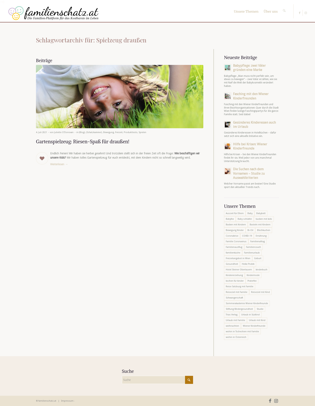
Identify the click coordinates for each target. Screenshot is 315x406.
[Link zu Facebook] (300, 13)
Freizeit (119, 132)
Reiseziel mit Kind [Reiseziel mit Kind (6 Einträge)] (260, 292)
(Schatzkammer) (94, 132)
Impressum (67, 401)
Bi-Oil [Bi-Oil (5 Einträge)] (250, 230)
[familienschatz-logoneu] (53, 13)
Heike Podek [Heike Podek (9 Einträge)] (248, 264)
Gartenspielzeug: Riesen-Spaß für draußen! (82, 141)
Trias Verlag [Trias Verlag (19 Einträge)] (231, 314)
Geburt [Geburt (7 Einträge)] (257, 258)
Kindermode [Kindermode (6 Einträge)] (253, 275)
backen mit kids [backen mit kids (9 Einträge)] (264, 219)
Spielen (142, 132)
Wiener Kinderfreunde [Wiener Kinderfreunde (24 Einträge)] (254, 326)
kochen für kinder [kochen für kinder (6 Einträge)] (235, 281)
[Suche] (284, 7)
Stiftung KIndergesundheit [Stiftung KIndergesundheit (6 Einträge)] (239, 309)
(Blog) (82, 132)
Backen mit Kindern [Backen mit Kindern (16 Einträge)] (236, 224)
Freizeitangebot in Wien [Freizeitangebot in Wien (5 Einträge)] (238, 258)
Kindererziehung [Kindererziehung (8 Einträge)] (234, 275)
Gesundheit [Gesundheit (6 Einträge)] (232, 264)
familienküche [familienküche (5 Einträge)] (233, 252)
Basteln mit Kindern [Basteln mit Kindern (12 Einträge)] (260, 224)
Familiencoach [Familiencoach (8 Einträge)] (253, 247)
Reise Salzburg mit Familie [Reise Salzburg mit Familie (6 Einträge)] (239, 286)
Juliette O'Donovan (64, 132)
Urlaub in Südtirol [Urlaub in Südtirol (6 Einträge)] (250, 314)
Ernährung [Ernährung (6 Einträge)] (261, 236)
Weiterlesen (59, 164)
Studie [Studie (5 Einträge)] (260, 309)
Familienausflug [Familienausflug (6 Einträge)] (234, 247)
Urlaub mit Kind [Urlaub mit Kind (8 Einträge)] (257, 320)
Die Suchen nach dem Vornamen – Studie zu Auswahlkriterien (249, 173)
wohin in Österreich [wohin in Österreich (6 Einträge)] (236, 337)
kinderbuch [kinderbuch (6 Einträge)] (261, 269)
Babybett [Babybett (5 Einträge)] (261, 213)
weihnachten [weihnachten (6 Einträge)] (232, 326)
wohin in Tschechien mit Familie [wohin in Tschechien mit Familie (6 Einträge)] (242, 331)
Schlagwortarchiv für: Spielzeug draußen (91, 40)
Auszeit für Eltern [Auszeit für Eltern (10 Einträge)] (235, 213)
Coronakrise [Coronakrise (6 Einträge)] (232, 236)
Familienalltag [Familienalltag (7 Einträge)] (257, 241)
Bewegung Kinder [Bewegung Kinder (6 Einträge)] (235, 230)
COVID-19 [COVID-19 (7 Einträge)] (247, 236)
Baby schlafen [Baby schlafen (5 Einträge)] (245, 219)
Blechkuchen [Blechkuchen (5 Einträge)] (263, 230)
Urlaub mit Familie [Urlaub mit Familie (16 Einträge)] (235, 320)
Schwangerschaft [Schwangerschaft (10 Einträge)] (234, 297)
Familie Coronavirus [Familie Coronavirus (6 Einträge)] (236, 241)
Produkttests (130, 132)
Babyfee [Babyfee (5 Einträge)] (230, 219)
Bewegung (108, 132)
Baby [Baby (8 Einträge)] (250, 213)
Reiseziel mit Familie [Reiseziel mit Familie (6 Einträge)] (236, 292)
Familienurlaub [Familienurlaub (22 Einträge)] (252, 252)
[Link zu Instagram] (306, 13)
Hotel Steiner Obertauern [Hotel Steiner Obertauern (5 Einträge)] (239, 269)
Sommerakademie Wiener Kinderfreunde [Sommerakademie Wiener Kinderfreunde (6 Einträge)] (247, 303)
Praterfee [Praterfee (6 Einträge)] (252, 281)
